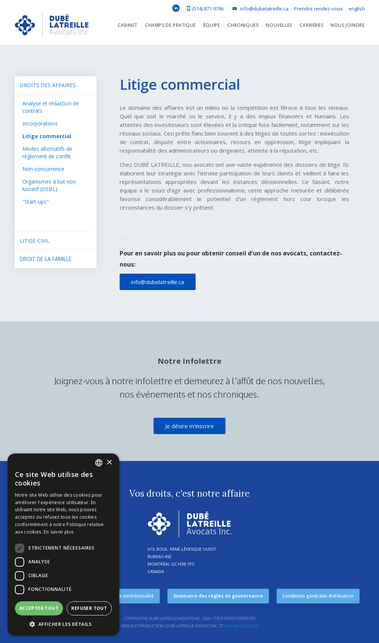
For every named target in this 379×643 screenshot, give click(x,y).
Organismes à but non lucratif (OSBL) (49, 185)
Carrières (311, 25)
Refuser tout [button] (89, 608)
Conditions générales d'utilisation (318, 596)
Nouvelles (279, 25)
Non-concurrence (43, 168)
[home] (52, 27)
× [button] (109, 462)
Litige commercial (46, 136)
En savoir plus (58, 532)
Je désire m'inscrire (189, 426)
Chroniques (242, 25)
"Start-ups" (35, 201)
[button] (124, 25)
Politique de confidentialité (125, 596)
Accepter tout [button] (39, 608)
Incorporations (40, 123)
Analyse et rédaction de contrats (50, 107)
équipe (211, 25)
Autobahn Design (241, 626)
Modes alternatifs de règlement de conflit (47, 152)
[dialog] (63, 544)
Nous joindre (347, 25)
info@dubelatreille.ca (157, 282)
